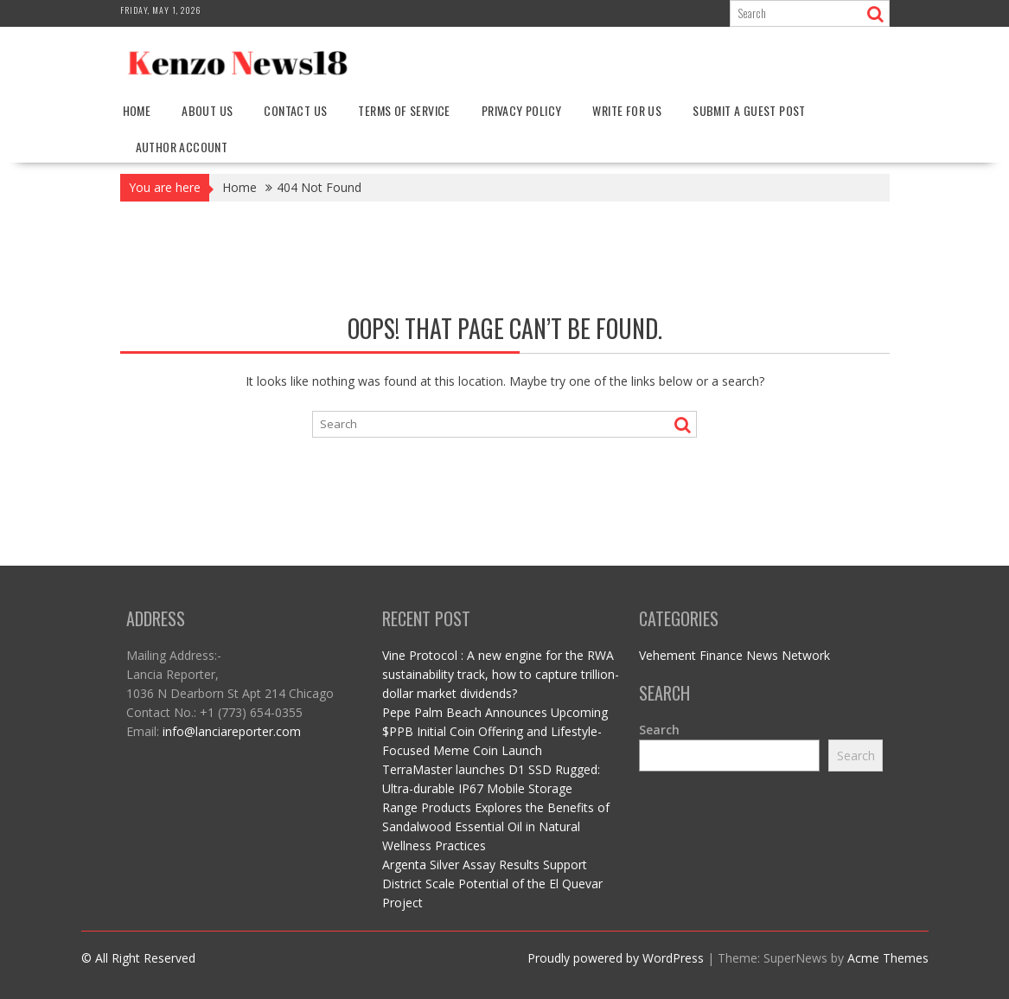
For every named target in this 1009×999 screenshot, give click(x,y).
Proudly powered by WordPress (615, 958)
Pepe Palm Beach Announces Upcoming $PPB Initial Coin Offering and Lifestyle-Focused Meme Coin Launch (495, 731)
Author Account (182, 147)
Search (659, 729)
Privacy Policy (522, 110)
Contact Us (295, 110)
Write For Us (626, 110)
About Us (207, 110)
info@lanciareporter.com (232, 731)
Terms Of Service (404, 110)
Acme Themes (888, 958)
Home (137, 110)
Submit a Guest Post (749, 110)
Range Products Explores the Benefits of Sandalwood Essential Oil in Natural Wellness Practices (496, 826)
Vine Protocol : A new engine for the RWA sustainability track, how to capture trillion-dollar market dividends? (500, 674)
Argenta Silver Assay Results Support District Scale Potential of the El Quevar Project (492, 883)
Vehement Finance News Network (734, 655)
